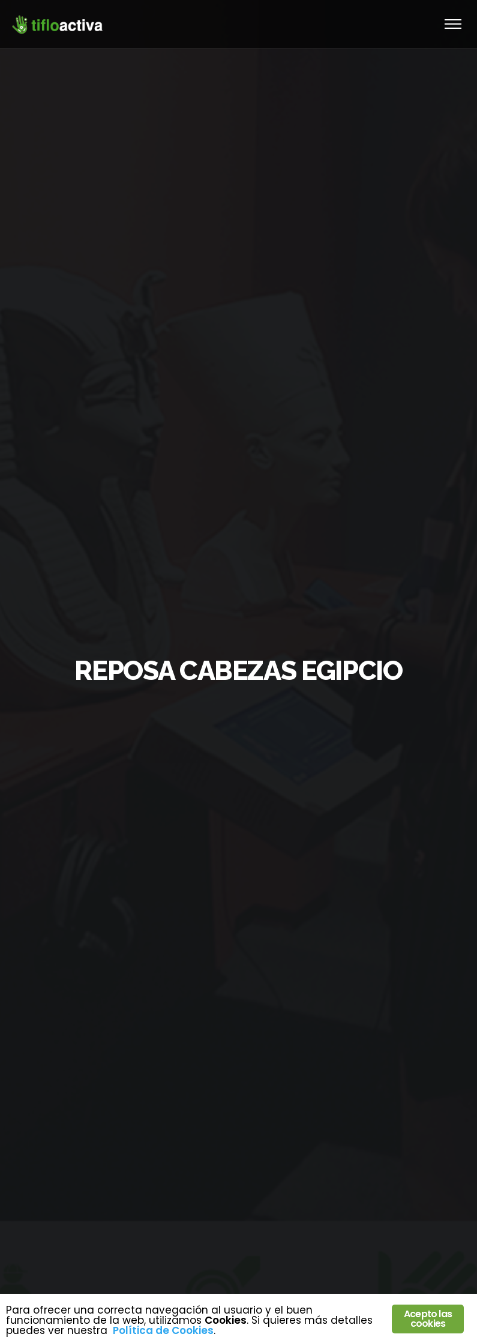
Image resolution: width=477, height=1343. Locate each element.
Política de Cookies (163, 1330)
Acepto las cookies (428, 1318)
